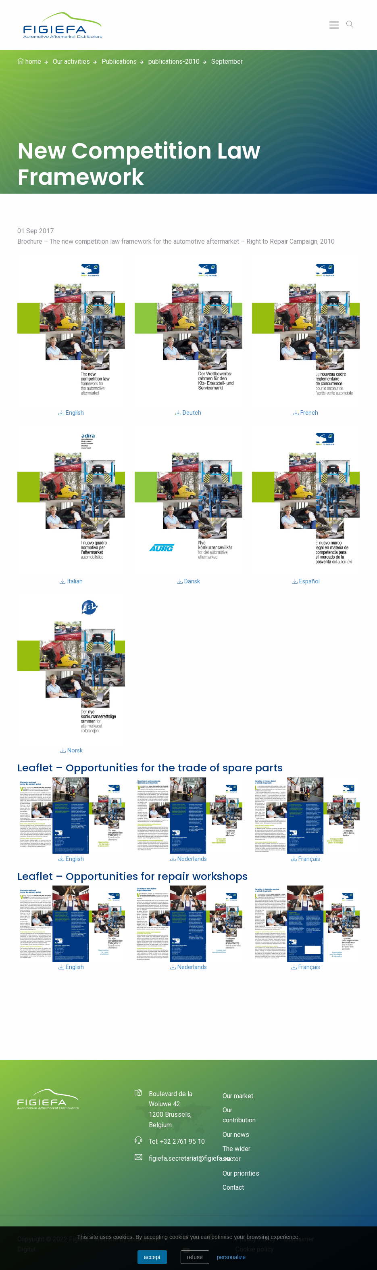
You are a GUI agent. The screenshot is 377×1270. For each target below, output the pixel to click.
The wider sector (236, 1154)
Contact (233, 1187)
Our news (236, 1134)
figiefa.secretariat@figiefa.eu (189, 1158)
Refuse (195, 1257)
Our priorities (241, 1173)
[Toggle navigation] (334, 25)
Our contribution (239, 1115)
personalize (231, 1257)
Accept (152, 1257)
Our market (238, 1096)
